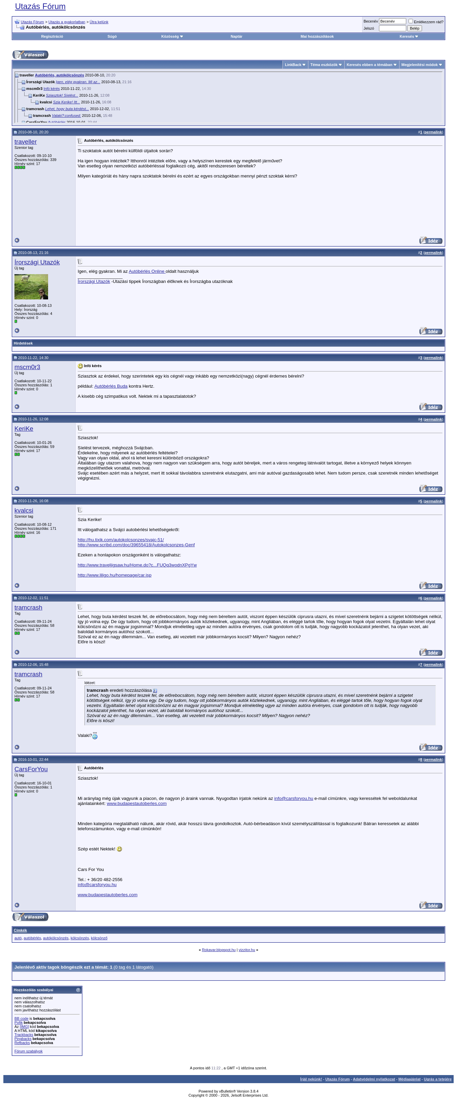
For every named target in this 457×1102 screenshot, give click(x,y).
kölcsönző (99, 938)
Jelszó (369, 28)
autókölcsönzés (56, 938)
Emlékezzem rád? (426, 22)
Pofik (18, 1022)
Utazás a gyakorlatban (66, 22)
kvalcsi (23, 510)
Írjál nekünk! (311, 1079)
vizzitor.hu (247, 950)
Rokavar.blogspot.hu (218, 950)
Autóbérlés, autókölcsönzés (59, 75)
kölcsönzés (80, 938)
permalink (433, 132)
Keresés (409, 36)
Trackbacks (23, 1035)
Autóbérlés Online (147, 271)
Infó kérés (51, 89)
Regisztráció (52, 36)
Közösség (172, 36)
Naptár (236, 36)
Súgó (112, 36)
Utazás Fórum (40, 6)
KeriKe (23, 428)
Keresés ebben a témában (369, 65)
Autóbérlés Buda (111, 386)
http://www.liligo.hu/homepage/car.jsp (114, 575)
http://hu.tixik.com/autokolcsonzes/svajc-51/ (121, 539)
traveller (25, 141)
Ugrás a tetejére (438, 1079)
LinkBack (293, 65)
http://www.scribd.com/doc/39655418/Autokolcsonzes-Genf (136, 544)
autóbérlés (32, 938)
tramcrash (28, 607)
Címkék (20, 930)
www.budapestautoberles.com (137, 803)
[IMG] (24, 1027)
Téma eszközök (324, 65)
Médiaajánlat (409, 1079)
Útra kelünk (99, 22)
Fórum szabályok (28, 1051)
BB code (21, 1018)
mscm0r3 (27, 366)
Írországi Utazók (37, 262)
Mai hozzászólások (317, 36)
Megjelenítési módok (420, 65)
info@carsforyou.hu (293, 798)
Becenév (371, 21)
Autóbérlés (57, 122)
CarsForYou (31, 769)
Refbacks (22, 1043)
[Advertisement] (397, 190)
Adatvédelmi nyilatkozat (374, 1079)
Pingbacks (23, 1039)
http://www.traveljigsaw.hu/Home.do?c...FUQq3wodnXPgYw (137, 565)
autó (18, 938)
